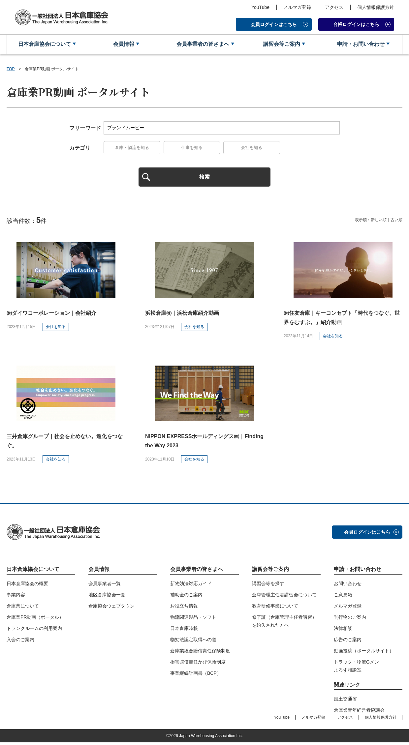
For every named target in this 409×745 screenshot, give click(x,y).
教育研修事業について (275, 608)
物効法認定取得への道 (193, 641)
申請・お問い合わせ (360, 44)
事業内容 (16, 597)
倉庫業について (23, 608)
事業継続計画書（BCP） (195, 675)
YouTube (260, 7)
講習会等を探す (268, 585)
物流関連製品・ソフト (193, 619)
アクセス (334, 7)
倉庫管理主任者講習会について (284, 597)
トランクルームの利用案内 (34, 630)
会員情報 (123, 44)
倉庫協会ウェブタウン (111, 608)
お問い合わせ (348, 585)
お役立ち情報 (184, 608)
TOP (11, 69)
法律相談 (343, 630)
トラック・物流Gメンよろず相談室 (356, 668)
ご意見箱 (343, 597)
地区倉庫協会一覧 (106, 597)
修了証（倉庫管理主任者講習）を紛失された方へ (284, 623)
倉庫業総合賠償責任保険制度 (200, 653)
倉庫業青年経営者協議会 (359, 712)
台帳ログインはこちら (356, 24)
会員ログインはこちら (274, 24)
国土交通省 (345, 701)
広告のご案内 (348, 641)
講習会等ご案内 (281, 44)
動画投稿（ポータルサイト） (364, 653)
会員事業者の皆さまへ (201, 44)
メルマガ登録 (297, 7)
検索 (204, 178)
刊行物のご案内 (350, 619)
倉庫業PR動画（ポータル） (35, 619)
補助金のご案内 (186, 597)
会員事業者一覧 (104, 585)
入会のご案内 (20, 641)
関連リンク (347, 687)
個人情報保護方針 (375, 7)
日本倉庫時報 (184, 630)
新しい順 (379, 222)
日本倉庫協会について (43, 44)
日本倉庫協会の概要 (27, 585)
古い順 (396, 222)
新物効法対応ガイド (191, 585)
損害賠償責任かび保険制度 (198, 664)
